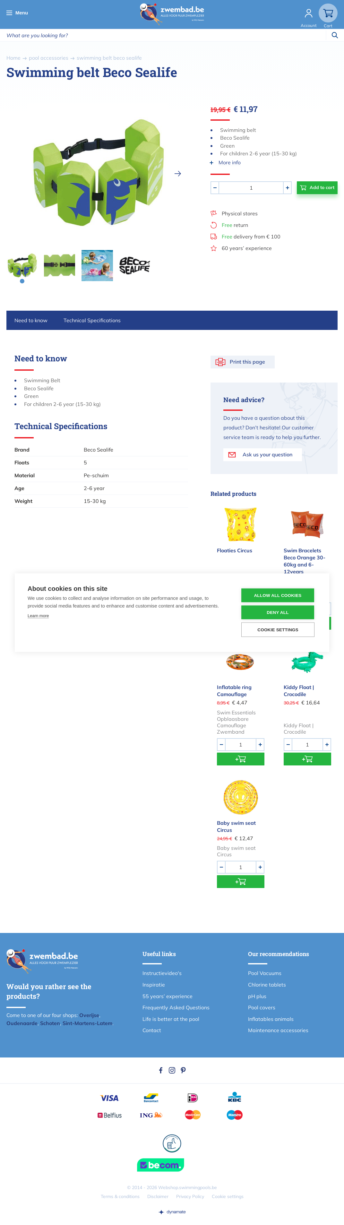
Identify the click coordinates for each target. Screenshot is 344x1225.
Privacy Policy (190, 1196)
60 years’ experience (247, 248)
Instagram (172, 1070)
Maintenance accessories (278, 1030)
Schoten (50, 1023)
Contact (151, 1030)
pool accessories (48, 58)
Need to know (30, 320)
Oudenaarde (22, 1023)
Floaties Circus (234, 550)
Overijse (89, 1015)
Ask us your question (267, 454)
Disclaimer (157, 1196)
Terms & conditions (120, 1196)
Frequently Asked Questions (176, 1007)
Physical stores (240, 213)
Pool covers (261, 1007)
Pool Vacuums (264, 973)
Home (13, 58)
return (235, 225)
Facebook (161, 1070)
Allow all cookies (277, 595)
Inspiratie (153, 984)
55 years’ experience (167, 996)
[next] (178, 174)
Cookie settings (228, 1196)
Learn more (38, 615)
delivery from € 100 (251, 236)
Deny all (277, 612)
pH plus (257, 996)
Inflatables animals (271, 1019)
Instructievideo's (162, 973)
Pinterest (183, 1070)
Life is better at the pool (170, 1019)
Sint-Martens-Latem (87, 1023)
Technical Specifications (92, 320)
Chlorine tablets (267, 984)
